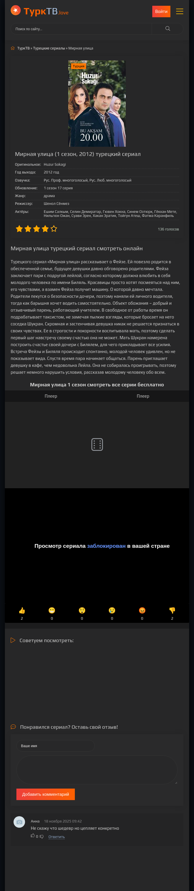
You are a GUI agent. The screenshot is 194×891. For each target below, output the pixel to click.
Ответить (57, 837)
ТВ (46, 10)
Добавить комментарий (45, 794)
